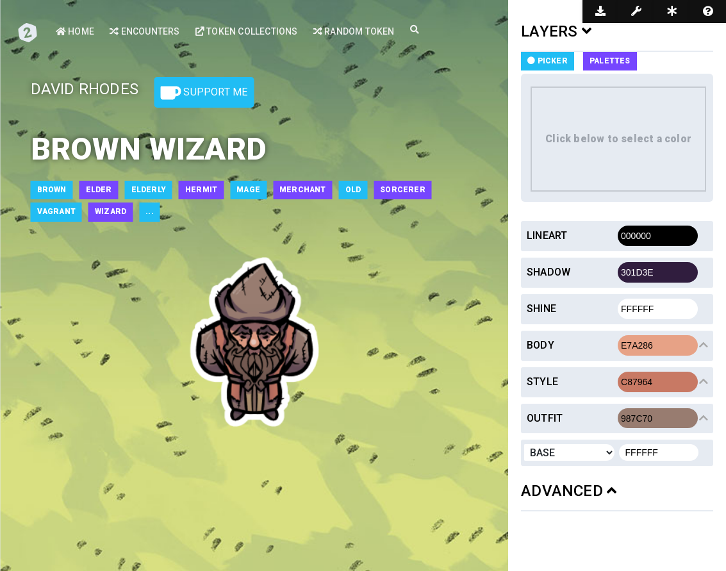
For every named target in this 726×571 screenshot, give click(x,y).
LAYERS (556, 31)
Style (542, 382)
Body (540, 345)
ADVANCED (568, 491)
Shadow (548, 272)
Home (75, 31)
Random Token (354, 31)
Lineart (547, 235)
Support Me (203, 93)
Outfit (545, 418)
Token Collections (246, 31)
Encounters (144, 31)
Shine (541, 308)
